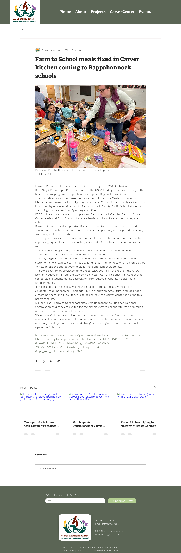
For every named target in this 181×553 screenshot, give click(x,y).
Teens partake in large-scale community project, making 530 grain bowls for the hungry (41, 424)
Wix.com (114, 547)
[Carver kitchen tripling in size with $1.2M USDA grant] (139, 405)
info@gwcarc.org (111, 524)
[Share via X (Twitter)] (44, 361)
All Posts (24, 29)
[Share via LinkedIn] (51, 361)
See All (157, 387)
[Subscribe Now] (122, 500)
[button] (81, 11)
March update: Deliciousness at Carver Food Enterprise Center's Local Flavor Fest (88, 424)
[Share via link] (58, 361)
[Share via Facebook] (36, 361)
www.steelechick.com (106, 550)
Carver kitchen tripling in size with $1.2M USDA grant (138, 424)
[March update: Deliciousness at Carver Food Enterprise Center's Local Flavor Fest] (90, 405)
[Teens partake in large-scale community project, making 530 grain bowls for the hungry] (42, 405)
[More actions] (144, 50)
